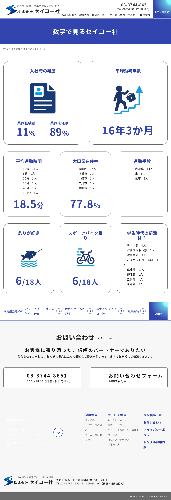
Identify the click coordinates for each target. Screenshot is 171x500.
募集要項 (133, 311)
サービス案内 (117, 14)
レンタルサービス (117, 420)
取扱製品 (84, 14)
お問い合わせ (162, 11)
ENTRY (158, 313)
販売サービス (115, 425)
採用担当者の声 (13, 311)
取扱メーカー (99, 14)
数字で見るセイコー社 (106, 311)
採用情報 (145, 14)
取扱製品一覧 (153, 415)
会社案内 (132, 14)
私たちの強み (69, 14)
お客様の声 (114, 444)
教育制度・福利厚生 (75, 311)
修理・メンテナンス (118, 439)
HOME (5, 48)
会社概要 (90, 420)
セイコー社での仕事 (44, 311)
